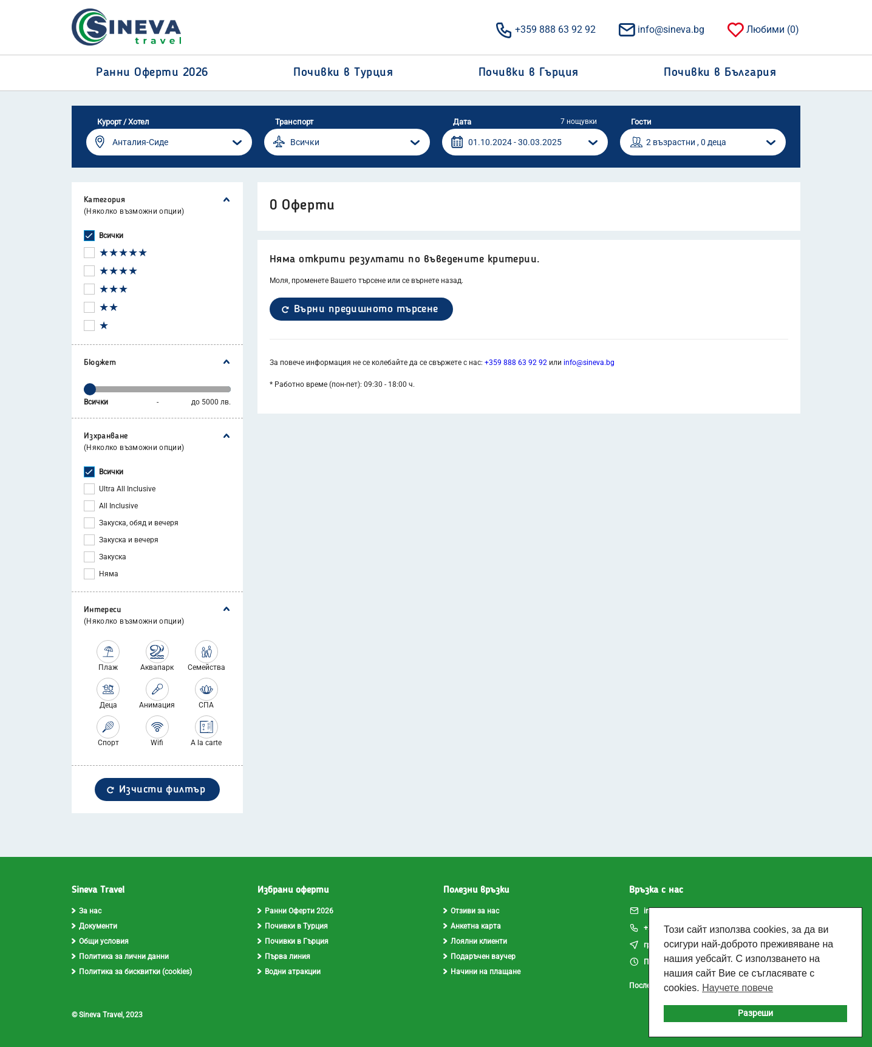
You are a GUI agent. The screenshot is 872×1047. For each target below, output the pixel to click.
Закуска (112, 557)
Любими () (762, 29)
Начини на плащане (481, 971)
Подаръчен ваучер (479, 956)
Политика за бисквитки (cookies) (132, 971)
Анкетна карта (472, 926)
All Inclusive (118, 506)
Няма (108, 574)
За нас (86, 911)
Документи (94, 926)
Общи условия (100, 941)
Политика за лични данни (120, 956)
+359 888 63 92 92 (545, 29)
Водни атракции (289, 971)
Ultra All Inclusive (127, 489)
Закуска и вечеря (128, 540)
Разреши (755, 1013)
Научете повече (737, 988)
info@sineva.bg (660, 29)
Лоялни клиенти (475, 941)
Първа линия (283, 956)
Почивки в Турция (292, 926)
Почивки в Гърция (293, 941)
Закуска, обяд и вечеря (139, 523)
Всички (111, 235)
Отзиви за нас (471, 911)
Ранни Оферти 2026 (295, 911)
